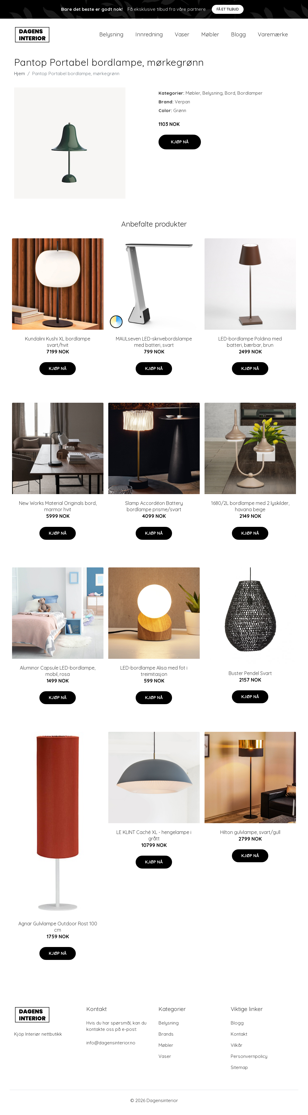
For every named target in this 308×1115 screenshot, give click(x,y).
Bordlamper (250, 97)
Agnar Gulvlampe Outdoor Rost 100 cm (57, 931)
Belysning (111, 36)
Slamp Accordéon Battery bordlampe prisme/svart (154, 510)
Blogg (238, 36)
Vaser (182, 36)
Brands (166, 1038)
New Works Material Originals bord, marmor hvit (58, 510)
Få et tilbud (228, 9)
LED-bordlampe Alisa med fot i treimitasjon (153, 675)
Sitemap (239, 1071)
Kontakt (239, 1038)
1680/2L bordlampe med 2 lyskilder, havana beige (250, 510)
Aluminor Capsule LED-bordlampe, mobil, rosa (57, 675)
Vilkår (236, 1049)
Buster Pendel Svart (250, 677)
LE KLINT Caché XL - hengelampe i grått (153, 839)
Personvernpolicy (249, 1060)
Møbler (210, 36)
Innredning (149, 36)
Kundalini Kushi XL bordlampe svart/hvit (57, 346)
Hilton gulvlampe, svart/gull (250, 836)
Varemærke (273, 36)
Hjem (19, 78)
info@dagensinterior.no (110, 1047)
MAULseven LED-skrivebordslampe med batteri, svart (154, 346)
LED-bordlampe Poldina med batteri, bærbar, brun (250, 346)
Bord (230, 97)
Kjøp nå (180, 146)
